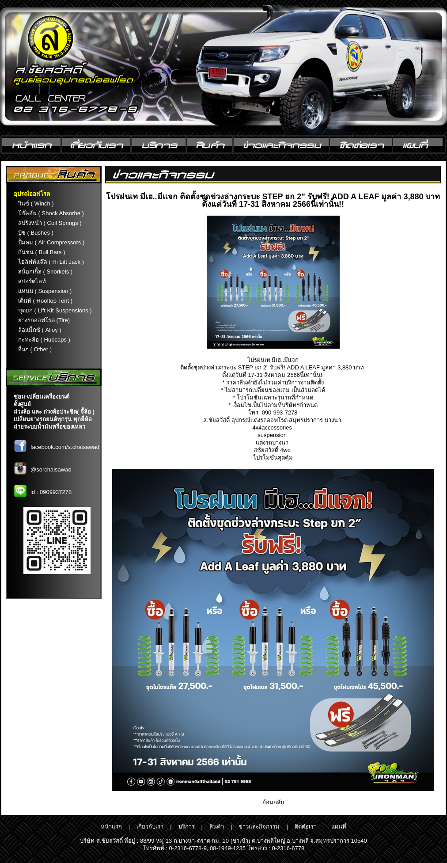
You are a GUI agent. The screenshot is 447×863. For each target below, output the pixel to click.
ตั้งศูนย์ (22, 404)
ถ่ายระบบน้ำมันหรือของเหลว (49, 426)
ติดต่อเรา (306, 826)
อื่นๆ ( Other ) (35, 349)
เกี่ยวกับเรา (149, 826)
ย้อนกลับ (273, 802)
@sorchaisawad (51, 469)
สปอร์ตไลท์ (32, 281)
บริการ (186, 826)
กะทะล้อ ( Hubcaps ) (44, 339)
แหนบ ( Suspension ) (45, 291)
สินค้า (216, 826)
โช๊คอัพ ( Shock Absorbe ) (51, 213)
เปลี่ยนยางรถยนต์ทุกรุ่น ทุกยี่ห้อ (53, 419)
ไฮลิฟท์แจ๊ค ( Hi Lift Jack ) (51, 262)
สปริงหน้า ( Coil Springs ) (50, 223)
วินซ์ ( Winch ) (36, 203)
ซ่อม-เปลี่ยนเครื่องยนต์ (41, 396)
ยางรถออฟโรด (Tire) (44, 320)
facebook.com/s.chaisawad (64, 447)
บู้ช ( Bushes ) (35, 232)
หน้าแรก (111, 826)
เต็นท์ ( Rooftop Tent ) (45, 300)
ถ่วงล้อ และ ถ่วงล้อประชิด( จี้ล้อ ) (54, 411)
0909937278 (56, 492)
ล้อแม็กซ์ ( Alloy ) (39, 330)
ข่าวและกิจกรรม (259, 826)
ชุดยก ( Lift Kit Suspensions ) (55, 310)
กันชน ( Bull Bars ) (41, 252)
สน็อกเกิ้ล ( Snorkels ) (45, 271)
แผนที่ (338, 826)
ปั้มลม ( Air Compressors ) (51, 242)
